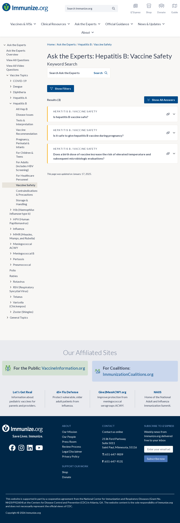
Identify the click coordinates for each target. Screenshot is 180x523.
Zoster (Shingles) (23, 311)
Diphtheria (19, 92)
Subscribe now (156, 458)
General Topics (19, 317)
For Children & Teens (24, 154)
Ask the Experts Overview (15, 52)
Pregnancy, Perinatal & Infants (22, 143)
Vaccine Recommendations (26, 131)
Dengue (17, 86)
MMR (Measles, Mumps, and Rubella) (22, 236)
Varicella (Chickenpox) (17, 304)
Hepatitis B (85, 44)
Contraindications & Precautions (26, 192)
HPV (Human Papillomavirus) (19, 221)
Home (51, 44)
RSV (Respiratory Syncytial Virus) (21, 289)
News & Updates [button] (151, 24)
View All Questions (17, 60)
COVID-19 (19, 80)
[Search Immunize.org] (87, 8)
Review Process (71, 446)
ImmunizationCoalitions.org (128, 371)
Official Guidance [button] (119, 24)
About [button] (87, 32)
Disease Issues (24, 114)
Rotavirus (19, 281)
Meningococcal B (23, 253)
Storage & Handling (22, 202)
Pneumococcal (22, 264)
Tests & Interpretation (24, 122)
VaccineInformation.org (49, 368)
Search (100, 72)
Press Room (69, 441)
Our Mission (69, 431)
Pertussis (18, 259)
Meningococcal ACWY (20, 245)
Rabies (13, 276)
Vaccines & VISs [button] (23, 24)
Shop (65, 472)
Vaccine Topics (19, 75)
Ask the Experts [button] (88, 24)
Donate (66, 477)
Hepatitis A (20, 97)
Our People (69, 436)
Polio (12, 270)
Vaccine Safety (25, 185)
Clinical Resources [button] (55, 24)
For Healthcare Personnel (25, 177)
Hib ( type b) (21, 211)
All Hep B (22, 109)
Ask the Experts (66, 44)
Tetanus (17, 296)
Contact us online (112, 431)
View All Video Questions (15, 67)
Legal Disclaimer (72, 451)
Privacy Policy (70, 456)
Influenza (18, 228)
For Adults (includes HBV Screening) (24, 166)
